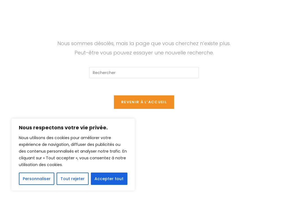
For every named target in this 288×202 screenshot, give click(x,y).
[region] (73, 154)
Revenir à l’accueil (144, 102)
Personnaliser (37, 179)
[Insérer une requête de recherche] (144, 72)
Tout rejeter (72, 179)
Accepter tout (108, 179)
